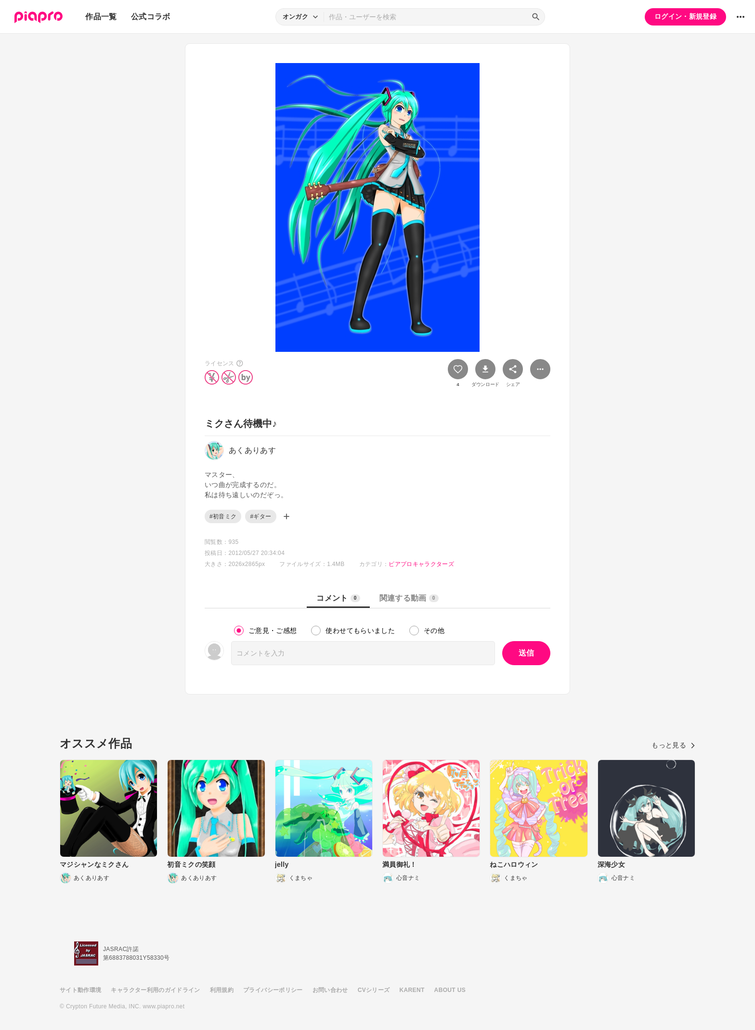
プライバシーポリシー (273, 990)
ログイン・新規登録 (685, 16)
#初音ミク (222, 516)
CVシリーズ (374, 990)
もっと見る (673, 745)
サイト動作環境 (80, 990)
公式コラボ (150, 17)
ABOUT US (450, 990)
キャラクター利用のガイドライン (155, 990)
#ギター (260, 516)
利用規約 (222, 990)
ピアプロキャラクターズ (421, 564)
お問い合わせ (330, 990)
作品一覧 (101, 17)
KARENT (412, 990)
